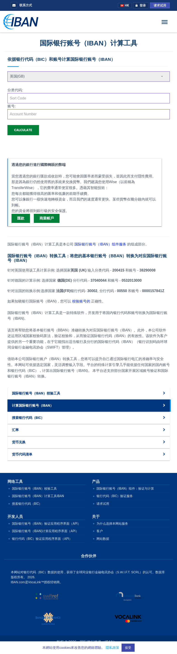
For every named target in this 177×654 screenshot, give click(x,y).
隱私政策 (112, 647)
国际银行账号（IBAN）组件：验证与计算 (125, 488)
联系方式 (21, 5)
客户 (100, 531)
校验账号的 (81, 301)
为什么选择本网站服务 (112, 523)
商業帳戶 (46, 218)
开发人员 (15, 517)
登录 (139, 5)
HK (124, 5)
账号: (11, 106)
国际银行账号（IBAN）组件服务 (100, 244)
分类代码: (15, 90)
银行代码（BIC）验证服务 (115, 496)
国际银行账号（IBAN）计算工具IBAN (38, 496)
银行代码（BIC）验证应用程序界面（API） (42, 539)
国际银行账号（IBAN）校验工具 (34, 488)
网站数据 (103, 539)
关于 (96, 517)
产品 (96, 481)
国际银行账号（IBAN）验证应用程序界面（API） (46, 523)
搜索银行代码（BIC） (27, 503)
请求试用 (160, 5)
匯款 (20, 218)
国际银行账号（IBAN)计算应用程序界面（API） (45, 531)
